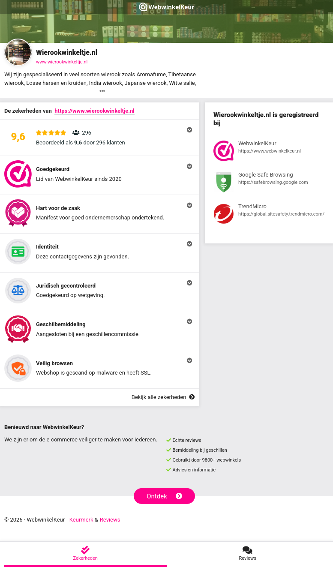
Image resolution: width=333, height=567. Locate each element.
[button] (99, 138)
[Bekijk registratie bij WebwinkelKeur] (268, 152)
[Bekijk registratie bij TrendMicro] (268, 215)
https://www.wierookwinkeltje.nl (94, 111)
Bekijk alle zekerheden (163, 397)
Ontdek (164, 496)
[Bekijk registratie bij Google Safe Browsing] (268, 183)
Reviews (110, 519)
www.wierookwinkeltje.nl (61, 62)
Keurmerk (81, 519)
